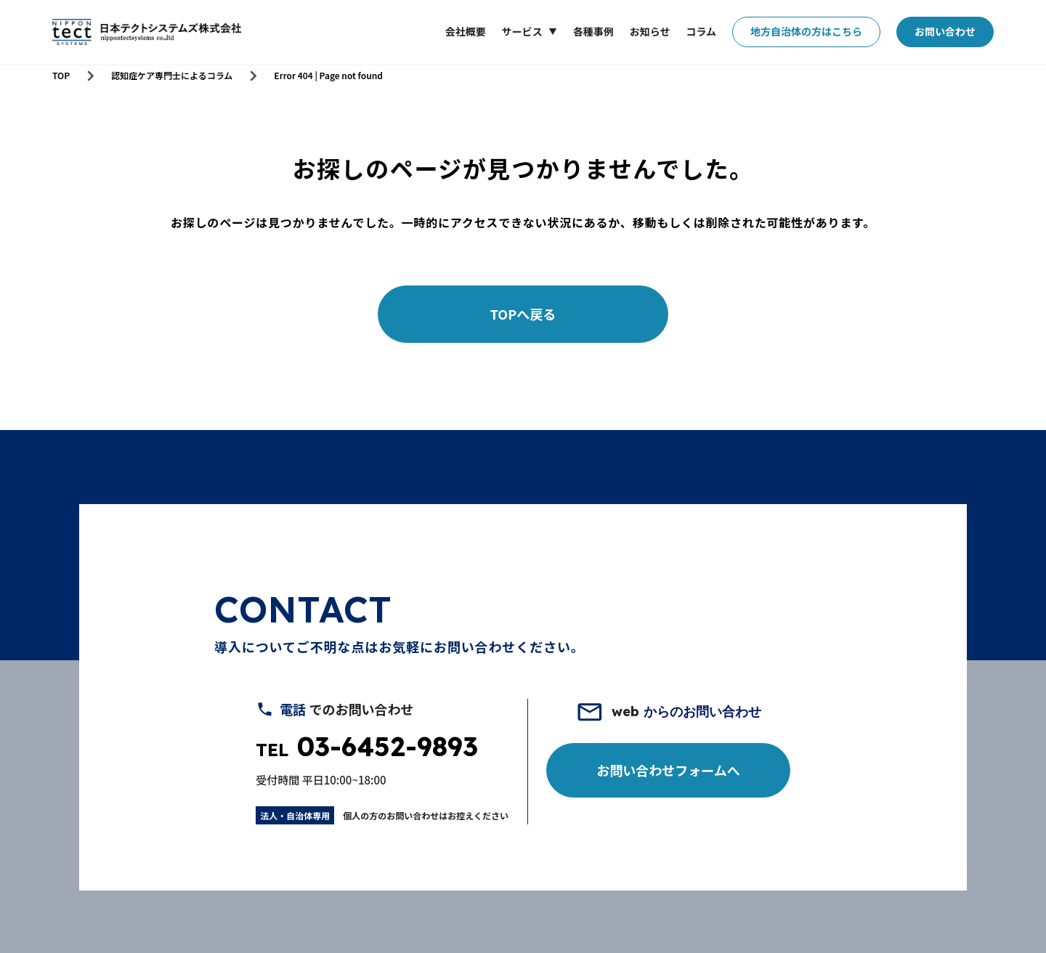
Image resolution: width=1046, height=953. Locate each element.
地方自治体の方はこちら (806, 31)
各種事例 (593, 31)
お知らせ (650, 31)
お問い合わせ (945, 31)
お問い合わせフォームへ (667, 770)
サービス (522, 31)
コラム (701, 31)
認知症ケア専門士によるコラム (171, 75)
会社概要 (465, 31)
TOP (61, 75)
